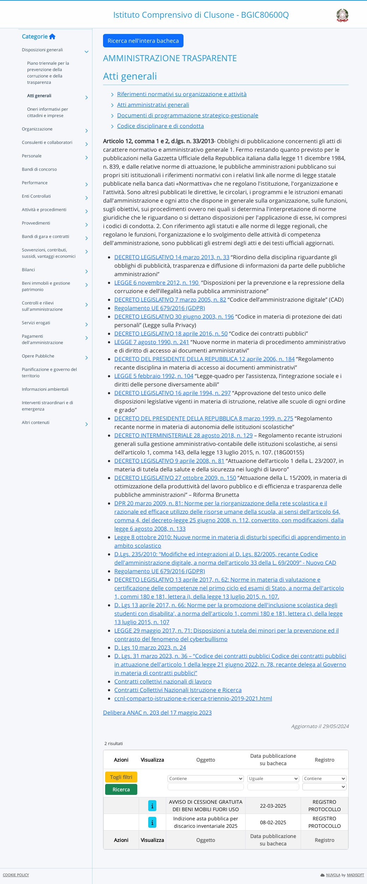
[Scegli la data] (273, 786)
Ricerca (121, 789)
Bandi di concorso (39, 183)
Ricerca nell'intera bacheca (143, 41)
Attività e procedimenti (44, 223)
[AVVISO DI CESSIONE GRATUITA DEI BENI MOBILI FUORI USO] (152, 805)
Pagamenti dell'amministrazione (42, 353)
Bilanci (28, 283)
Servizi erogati (36, 336)
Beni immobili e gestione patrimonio (46, 299)
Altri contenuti (35, 436)
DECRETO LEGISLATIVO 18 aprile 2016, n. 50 (171, 333)
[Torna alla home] (52, 50)
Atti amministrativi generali (153, 105)
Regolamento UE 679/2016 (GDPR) (159, 308)
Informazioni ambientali (45, 403)
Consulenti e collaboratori (47, 156)
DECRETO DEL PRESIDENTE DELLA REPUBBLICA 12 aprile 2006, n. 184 (204, 359)
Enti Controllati (36, 210)
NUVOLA (330, 875)
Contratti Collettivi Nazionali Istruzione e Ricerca (178, 690)
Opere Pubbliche (38, 369)
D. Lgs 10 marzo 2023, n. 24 (150, 647)
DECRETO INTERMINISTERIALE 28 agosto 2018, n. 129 (183, 435)
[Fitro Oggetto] (206, 786)
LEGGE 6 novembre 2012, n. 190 (157, 282)
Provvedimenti (36, 236)
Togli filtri (121, 777)
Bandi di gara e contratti (45, 250)
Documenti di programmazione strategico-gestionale (187, 115)
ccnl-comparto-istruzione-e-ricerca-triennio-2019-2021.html (193, 698)
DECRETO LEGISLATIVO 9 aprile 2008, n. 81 (169, 461)
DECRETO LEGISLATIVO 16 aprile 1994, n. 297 (172, 393)
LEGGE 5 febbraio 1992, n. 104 (153, 376)
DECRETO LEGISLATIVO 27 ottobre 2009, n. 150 (175, 478)
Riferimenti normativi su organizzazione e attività (182, 94)
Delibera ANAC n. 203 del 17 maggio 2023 (157, 712)
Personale (32, 169)
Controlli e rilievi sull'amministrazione (42, 319)
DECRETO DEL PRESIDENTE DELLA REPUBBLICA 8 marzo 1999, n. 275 (203, 418)
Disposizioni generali (42, 63)
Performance (35, 196)
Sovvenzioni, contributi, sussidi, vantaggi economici (49, 266)
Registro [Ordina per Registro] (324, 759)
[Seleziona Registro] (324, 786)
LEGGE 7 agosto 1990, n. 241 (151, 342)
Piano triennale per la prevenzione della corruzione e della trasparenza (48, 86)
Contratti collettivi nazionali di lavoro (163, 681)
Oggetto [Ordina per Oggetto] (205, 759)
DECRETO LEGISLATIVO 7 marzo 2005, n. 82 (170, 299)
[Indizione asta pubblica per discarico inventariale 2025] (152, 822)
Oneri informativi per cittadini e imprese (47, 126)
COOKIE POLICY (16, 875)
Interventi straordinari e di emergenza (47, 419)
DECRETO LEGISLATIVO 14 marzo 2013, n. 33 (171, 257)
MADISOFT (355, 875)
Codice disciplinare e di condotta (160, 126)
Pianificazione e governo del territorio (49, 386)
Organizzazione (37, 142)
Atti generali (39, 109)
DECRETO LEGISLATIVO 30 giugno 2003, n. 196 (174, 316)
